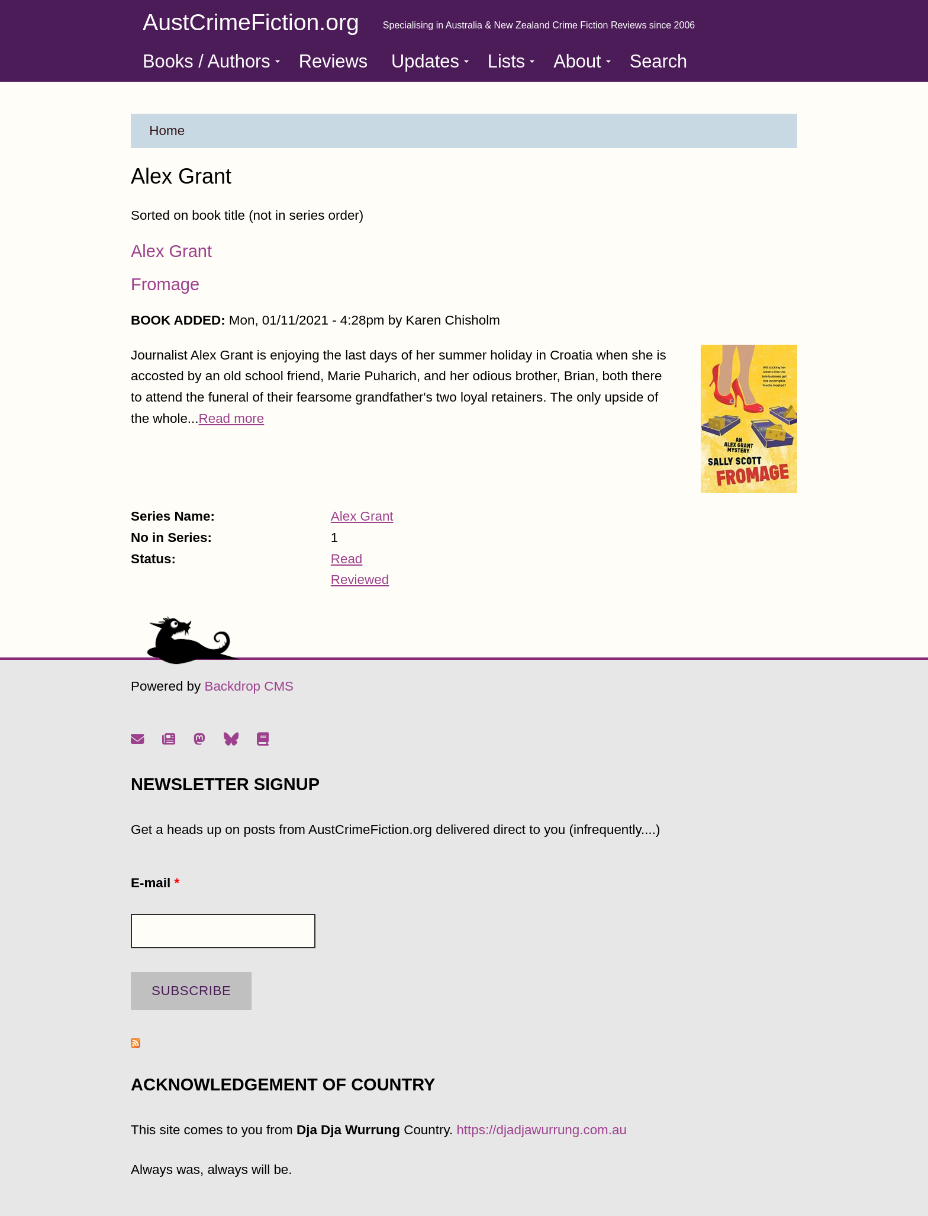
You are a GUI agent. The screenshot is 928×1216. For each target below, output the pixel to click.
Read (347, 558)
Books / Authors (211, 61)
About (581, 61)
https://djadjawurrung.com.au (541, 1129)
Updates (430, 61)
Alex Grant (171, 251)
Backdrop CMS (249, 686)
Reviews (333, 61)
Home (167, 130)
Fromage (165, 284)
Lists (511, 61)
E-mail (155, 882)
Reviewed (360, 579)
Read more (232, 418)
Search (659, 61)
